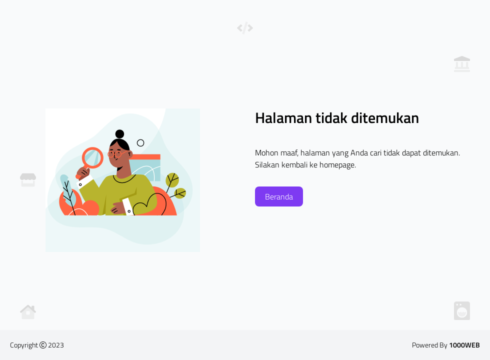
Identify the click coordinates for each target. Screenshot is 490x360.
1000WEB (464, 345)
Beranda (279, 196)
